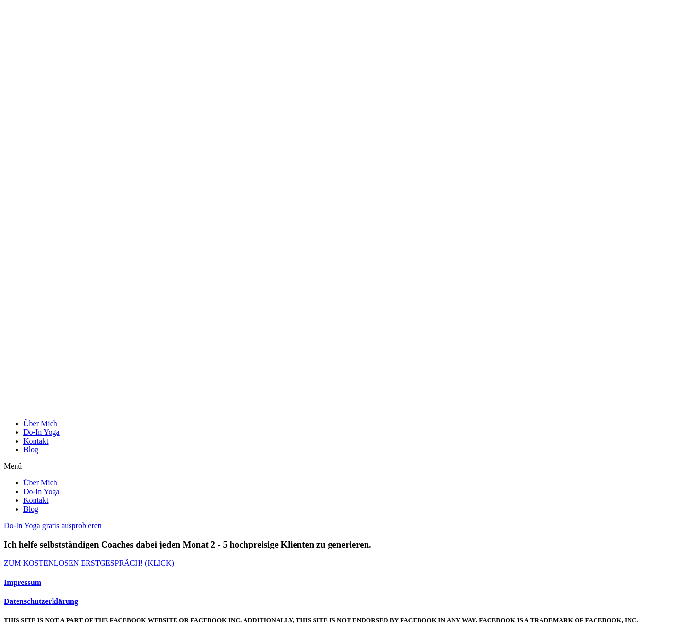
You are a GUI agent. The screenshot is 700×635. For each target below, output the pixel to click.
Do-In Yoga (41, 432)
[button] (350, 466)
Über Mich (40, 423)
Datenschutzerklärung (41, 601)
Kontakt (36, 441)
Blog (30, 450)
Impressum (22, 582)
